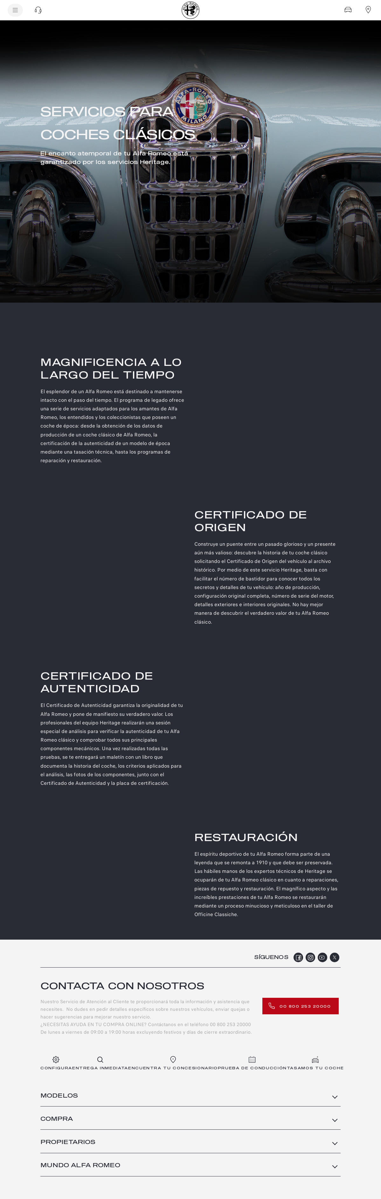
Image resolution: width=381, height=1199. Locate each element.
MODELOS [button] (59, 1096)
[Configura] (348, 9)
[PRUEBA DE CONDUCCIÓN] (252, 1063)
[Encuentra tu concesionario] (368, 9)
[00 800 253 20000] (300, 1006)
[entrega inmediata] (100, 1063)
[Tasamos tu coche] (315, 1063)
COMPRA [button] (56, 1119)
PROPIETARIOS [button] (67, 1142)
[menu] (15, 10)
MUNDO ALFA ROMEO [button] (80, 1165)
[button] (38, 10)
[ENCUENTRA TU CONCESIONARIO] (173, 1063)
